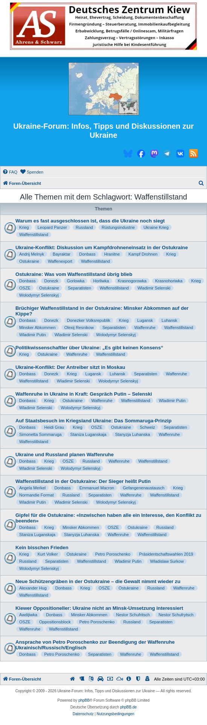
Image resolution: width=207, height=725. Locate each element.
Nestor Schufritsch (133, 614)
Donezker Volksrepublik (88, 320)
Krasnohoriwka (169, 281)
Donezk (51, 281)
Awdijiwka (28, 614)
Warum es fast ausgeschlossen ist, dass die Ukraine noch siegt (90, 221)
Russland (84, 227)
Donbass (87, 254)
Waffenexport (60, 261)
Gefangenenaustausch (143, 488)
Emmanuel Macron (96, 488)
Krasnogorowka (132, 281)
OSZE (24, 288)
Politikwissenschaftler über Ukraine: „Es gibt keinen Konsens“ (89, 347)
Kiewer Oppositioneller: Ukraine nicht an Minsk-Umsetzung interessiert (99, 608)
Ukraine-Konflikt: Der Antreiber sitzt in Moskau (70, 367)
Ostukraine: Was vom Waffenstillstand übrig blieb (73, 274)
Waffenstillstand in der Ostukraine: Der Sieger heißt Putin (83, 481)
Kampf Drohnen (142, 254)
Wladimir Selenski (153, 288)
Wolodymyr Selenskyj (39, 295)
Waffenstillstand (33, 234)
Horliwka (101, 281)
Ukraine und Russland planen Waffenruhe (64, 454)
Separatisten (79, 288)
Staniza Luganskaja (88, 434)
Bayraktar (61, 254)
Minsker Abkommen (37, 327)
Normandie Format (36, 495)
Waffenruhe (144, 327)
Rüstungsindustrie (118, 227)
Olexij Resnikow (79, 327)
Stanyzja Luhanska (132, 434)
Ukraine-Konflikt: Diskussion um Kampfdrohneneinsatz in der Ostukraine (101, 247)
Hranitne (112, 254)
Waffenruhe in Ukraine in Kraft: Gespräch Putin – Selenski (83, 394)
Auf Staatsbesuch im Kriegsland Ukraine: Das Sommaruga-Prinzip (93, 420)
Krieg (24, 227)
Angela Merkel (32, 488)
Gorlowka (75, 281)
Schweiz (147, 427)
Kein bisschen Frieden (41, 547)
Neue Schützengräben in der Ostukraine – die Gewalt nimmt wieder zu (97, 581)
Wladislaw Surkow (167, 561)
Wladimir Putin (32, 334)
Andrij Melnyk (31, 254)
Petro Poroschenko (113, 554)
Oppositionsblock (55, 622)
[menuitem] (9, 172)
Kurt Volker (48, 554)
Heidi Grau (54, 427)
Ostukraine (29, 261)
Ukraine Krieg (156, 227)
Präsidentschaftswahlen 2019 (166, 554)
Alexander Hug (33, 588)
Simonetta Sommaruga (40, 434)
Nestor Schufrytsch (175, 614)
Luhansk (169, 320)
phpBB (84, 700)
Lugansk (145, 320)
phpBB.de (128, 707)
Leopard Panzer (52, 227)
